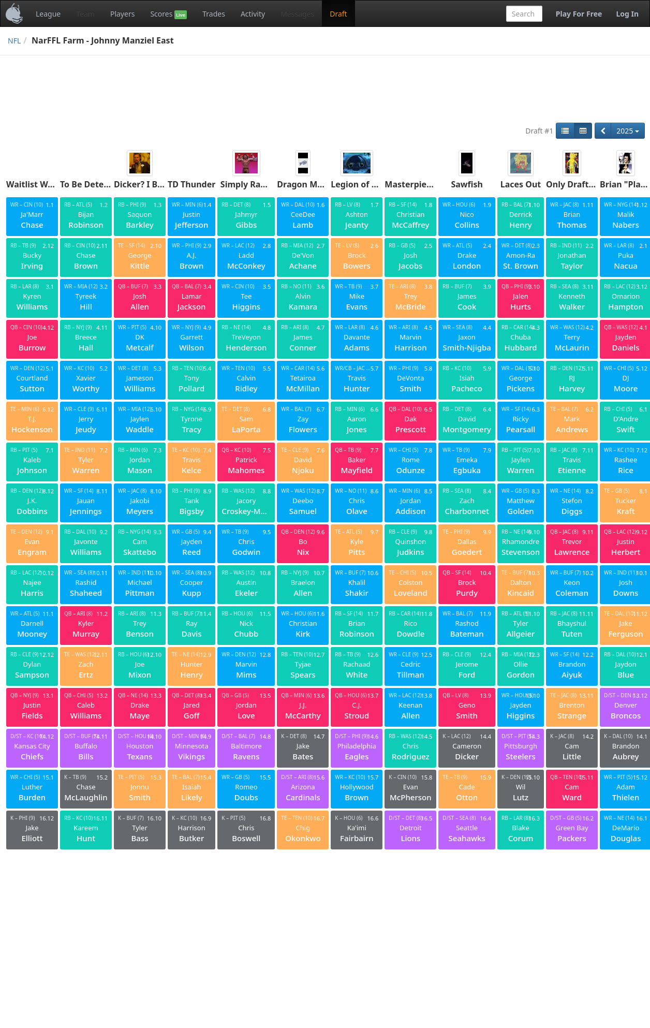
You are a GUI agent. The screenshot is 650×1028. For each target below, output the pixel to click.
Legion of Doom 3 (367, 184)
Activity (253, 14)
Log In (627, 14)
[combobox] (524, 14)
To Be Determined (97, 184)
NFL (14, 41)
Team (85, 14)
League (48, 14)
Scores (168, 14)
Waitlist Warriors (41, 184)
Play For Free (579, 14)
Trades (213, 14)
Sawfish (467, 184)
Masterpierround (420, 184)
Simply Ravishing (255, 184)
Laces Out (520, 184)
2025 (627, 131)
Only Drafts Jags (579, 184)
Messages (297, 14)
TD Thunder (191, 184)
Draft (338, 14)
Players (122, 14)
